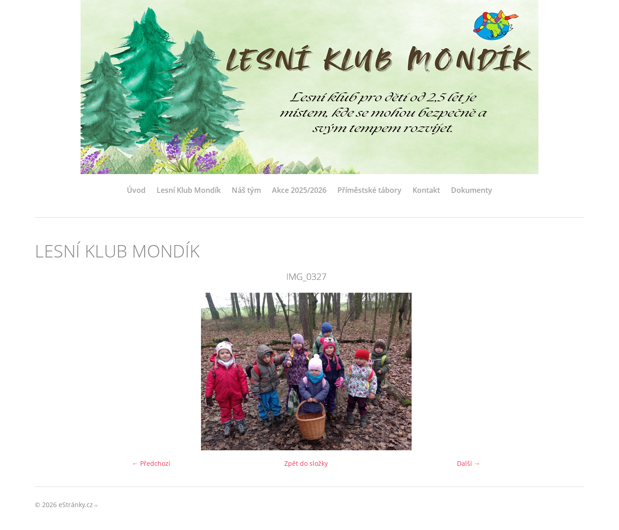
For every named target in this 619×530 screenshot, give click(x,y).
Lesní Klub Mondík (189, 190)
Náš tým (246, 190)
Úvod (136, 190)
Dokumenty (471, 190)
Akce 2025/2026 (299, 190)
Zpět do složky (306, 463)
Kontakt (426, 190)
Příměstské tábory (369, 190)
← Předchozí (151, 463)
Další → (468, 463)
